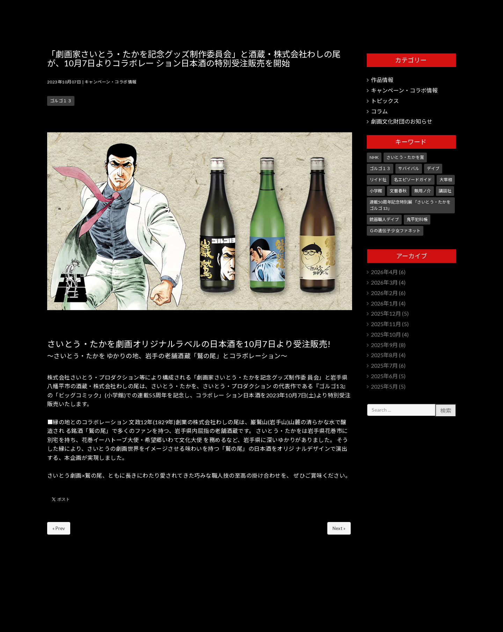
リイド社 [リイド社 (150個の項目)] (378, 179)
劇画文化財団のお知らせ (401, 121)
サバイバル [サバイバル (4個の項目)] (408, 168)
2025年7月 (384, 365)
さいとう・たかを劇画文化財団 (422, 18)
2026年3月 (384, 282)
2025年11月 (386, 324)
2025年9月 (384, 344)
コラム (379, 111)
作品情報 (382, 79)
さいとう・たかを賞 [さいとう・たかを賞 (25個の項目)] (405, 157)
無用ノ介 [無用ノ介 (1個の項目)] (422, 190)
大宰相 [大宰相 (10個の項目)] (445, 179)
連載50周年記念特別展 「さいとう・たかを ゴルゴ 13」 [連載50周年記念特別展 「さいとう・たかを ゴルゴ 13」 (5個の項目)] (410, 205)
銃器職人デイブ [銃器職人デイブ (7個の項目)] (384, 219)
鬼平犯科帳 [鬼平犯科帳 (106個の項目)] (417, 219)
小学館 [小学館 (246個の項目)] (376, 190)
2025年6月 (384, 376)
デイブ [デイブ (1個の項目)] (433, 168)
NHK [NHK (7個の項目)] (374, 157)
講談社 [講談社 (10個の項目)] (445, 190)
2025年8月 (384, 355)
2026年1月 (384, 303)
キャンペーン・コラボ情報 (111, 81)
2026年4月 (384, 272)
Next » (339, 528)
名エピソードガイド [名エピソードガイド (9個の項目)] (413, 179)
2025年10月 (386, 334)
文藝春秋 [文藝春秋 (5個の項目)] (398, 190)
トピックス (385, 100)
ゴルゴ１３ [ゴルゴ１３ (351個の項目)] (380, 168)
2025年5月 (384, 386)
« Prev (58, 528)
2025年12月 (386, 313)
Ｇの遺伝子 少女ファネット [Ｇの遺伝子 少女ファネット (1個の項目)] (395, 230)
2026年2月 (384, 292)
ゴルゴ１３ (61, 100)
